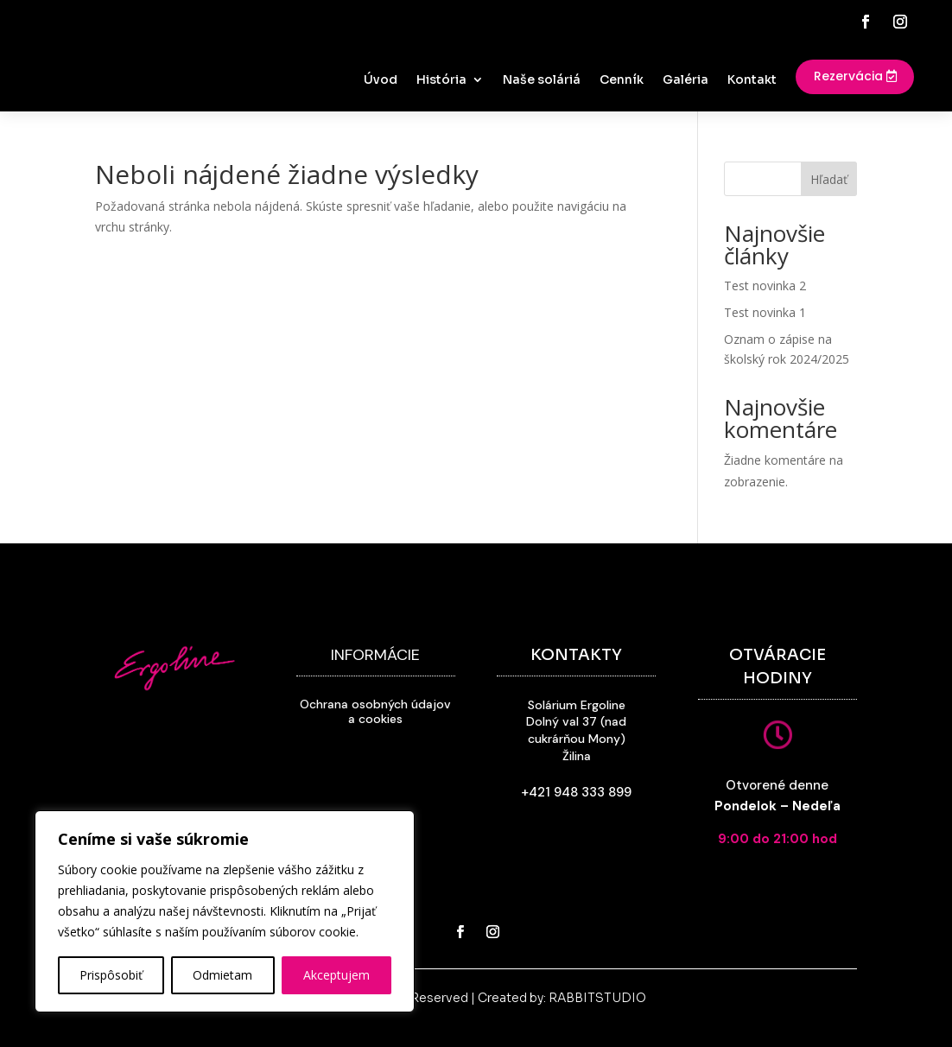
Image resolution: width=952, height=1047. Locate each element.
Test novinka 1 (765, 312)
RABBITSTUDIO (597, 998)
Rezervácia (848, 76)
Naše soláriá (542, 80)
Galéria (685, 80)
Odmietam (222, 975)
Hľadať (828, 179)
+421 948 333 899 (576, 792)
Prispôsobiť (111, 975)
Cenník (622, 80)
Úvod (380, 80)
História (441, 80)
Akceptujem (336, 975)
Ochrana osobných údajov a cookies (375, 711)
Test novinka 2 (765, 285)
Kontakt (752, 80)
